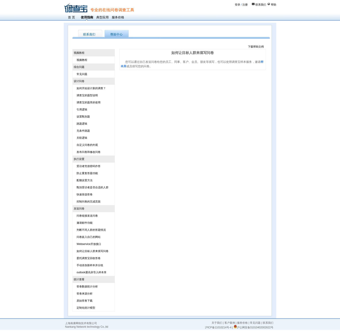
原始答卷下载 (85, 300)
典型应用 (102, 17)
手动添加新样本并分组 (90, 265)
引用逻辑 (82, 109)
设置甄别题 (83, 116)
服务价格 (118, 17)
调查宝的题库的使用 (88, 102)
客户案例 (229, 322)
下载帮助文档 (256, 46)
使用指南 (87, 17)
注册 (245, 4)
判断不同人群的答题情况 (91, 229)
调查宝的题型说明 (87, 95)
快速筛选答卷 (85, 194)
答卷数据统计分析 (87, 286)
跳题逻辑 (82, 123)
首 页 (71, 17)
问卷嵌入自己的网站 (88, 237)
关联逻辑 (82, 137)
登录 (237, 4)
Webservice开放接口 (89, 244)
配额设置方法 (85, 180)
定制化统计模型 (86, 307)
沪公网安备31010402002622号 (253, 327)
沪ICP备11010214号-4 (218, 327)
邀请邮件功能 (85, 222)
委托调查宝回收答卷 (88, 258)
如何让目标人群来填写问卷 (92, 251)
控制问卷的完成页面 (88, 201)
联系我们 (260, 4)
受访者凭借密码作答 (88, 166)
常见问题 (82, 74)
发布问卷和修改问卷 (88, 152)
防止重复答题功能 (87, 173)
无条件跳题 (83, 130)
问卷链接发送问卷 (87, 215)
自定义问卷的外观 (87, 144)
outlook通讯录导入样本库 (91, 272)
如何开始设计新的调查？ (91, 88)
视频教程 (82, 60)
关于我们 (217, 322)
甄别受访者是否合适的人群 (92, 187)
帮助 (273, 4)
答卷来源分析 (85, 293)
